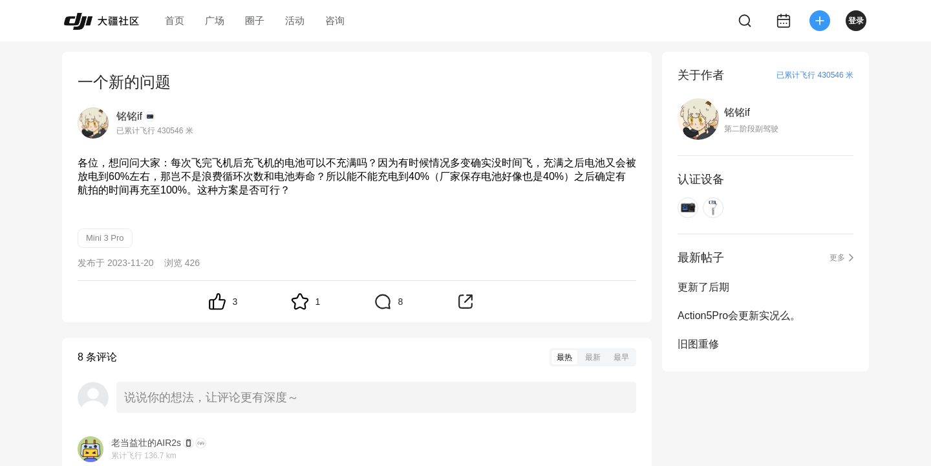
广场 (214, 20)
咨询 (335, 20)
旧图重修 (698, 344)
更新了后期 (703, 287)
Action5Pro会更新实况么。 (739, 315)
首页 (174, 20)
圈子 (254, 20)
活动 (295, 20)
